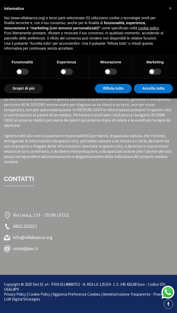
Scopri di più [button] (23, 88)
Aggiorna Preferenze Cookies (76, 294)
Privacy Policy (15, 294)
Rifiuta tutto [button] (113, 88)
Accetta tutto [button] (153, 88)
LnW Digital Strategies (22, 299)
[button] (170, 8)
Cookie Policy (39, 294)
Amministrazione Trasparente (126, 294)
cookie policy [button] (148, 28)
